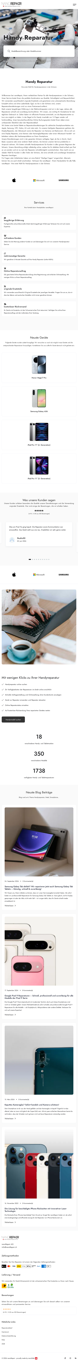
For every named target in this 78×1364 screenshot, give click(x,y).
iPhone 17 (20, 61)
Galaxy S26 (28, 61)
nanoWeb (31, 1358)
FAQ (3, 1340)
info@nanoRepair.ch (9, 1247)
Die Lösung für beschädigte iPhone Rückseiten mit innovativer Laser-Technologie (36, 1210)
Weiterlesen (10, 905)
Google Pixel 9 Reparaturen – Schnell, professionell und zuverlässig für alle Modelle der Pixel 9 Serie (39, 997)
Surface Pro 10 (38, 61)
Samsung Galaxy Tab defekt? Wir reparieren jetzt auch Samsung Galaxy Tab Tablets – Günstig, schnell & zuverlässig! (39, 887)
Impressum (5, 1332)
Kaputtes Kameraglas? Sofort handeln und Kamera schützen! (32, 1104)
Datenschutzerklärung (9, 1336)
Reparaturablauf (7, 1328)
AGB (3, 1344)
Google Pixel (48, 61)
